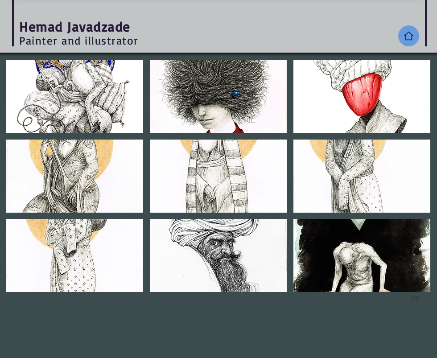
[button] (74, 96)
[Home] (408, 35)
